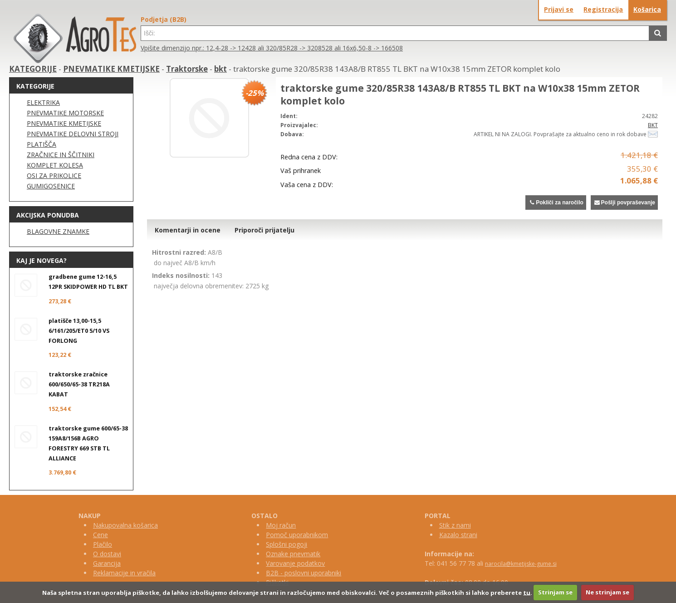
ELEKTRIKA (43, 102)
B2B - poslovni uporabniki (303, 572)
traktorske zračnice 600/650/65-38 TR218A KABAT (79, 384)
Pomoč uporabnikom (297, 534)
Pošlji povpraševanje (624, 202)
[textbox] (395, 33)
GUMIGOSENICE (51, 186)
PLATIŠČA (41, 144)
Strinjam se (555, 592)
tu (526, 592)
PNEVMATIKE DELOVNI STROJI (72, 133)
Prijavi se (558, 9)
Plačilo (102, 544)
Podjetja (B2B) (163, 19)
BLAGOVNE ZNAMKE (58, 231)
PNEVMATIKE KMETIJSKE (111, 69)
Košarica (647, 9)
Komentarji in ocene (187, 230)
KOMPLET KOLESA (55, 165)
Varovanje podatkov (295, 563)
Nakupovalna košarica (125, 525)
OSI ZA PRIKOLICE (54, 175)
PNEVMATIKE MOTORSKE (65, 113)
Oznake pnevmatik (293, 553)
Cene (100, 534)
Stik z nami (455, 525)
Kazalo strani (458, 534)
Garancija (107, 563)
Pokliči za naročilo (555, 202)
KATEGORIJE (33, 69)
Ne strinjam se (607, 592)
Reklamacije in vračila (124, 572)
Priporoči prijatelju (264, 230)
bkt (220, 69)
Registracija (603, 9)
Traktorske (187, 69)
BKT (653, 125)
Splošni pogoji (286, 544)
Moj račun (281, 525)
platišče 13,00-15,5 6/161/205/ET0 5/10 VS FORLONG (79, 331)
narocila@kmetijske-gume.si (521, 564)
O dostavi (107, 553)
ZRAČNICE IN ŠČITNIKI (60, 154)
